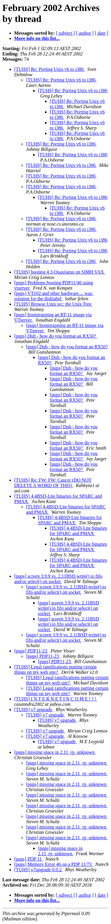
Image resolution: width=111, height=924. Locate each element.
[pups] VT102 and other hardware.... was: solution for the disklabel (53, 296)
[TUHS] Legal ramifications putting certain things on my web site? (55, 669)
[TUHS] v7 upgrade (33, 709)
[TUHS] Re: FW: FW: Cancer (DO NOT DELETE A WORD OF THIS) (52, 483)
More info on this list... (37, 38)
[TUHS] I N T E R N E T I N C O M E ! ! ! (55, 698)
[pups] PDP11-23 (31, 650)
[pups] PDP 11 (28, 858)
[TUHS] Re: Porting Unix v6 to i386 (49, 69)
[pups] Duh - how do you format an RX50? (55, 336)
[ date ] (101, 33)
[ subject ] (65, 33)
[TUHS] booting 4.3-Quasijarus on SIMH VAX (59, 272)
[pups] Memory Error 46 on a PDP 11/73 (53, 864)
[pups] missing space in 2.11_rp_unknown (55, 752)
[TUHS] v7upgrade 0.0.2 (38, 869)
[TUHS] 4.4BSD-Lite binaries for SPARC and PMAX (70, 520)
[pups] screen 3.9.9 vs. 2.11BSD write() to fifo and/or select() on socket (58, 579)
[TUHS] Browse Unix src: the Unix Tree (53, 304)
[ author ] (85, 33)
